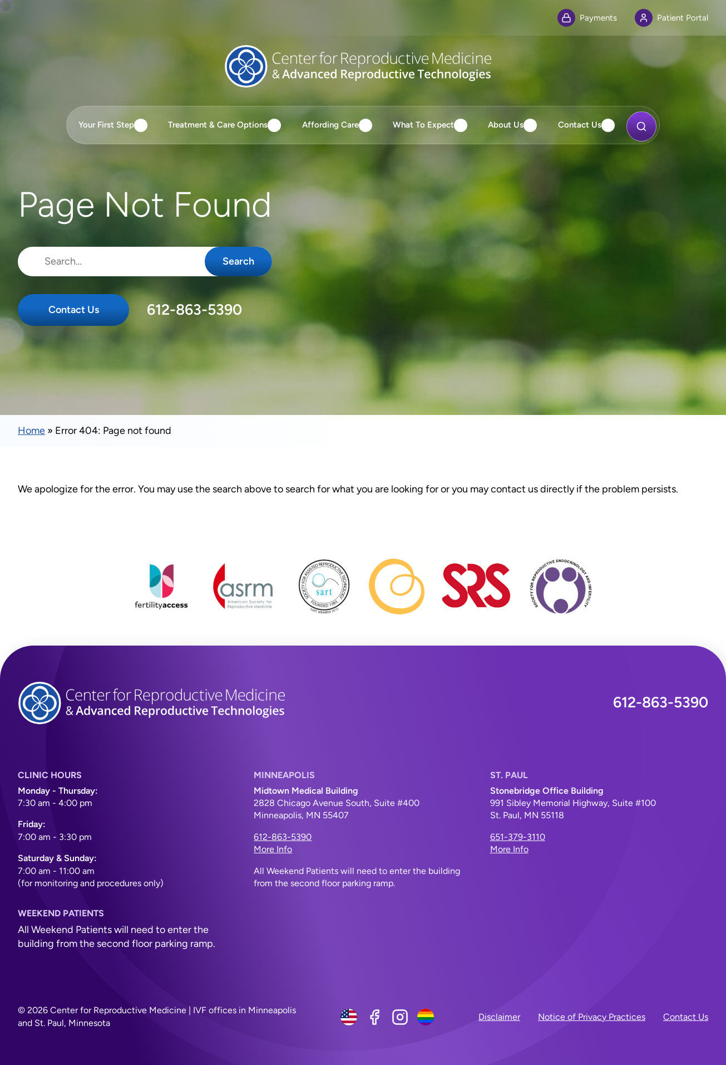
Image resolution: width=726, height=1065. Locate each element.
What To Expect (423, 125)
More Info (273, 849)
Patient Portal (671, 18)
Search (238, 261)
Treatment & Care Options (218, 125)
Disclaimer (499, 1017)
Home (31, 430)
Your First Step (106, 125)
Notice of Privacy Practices (591, 1017)
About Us (505, 125)
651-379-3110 (517, 837)
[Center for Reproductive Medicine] (363, 66)
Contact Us (579, 125)
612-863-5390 (194, 310)
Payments (587, 18)
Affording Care (330, 125)
